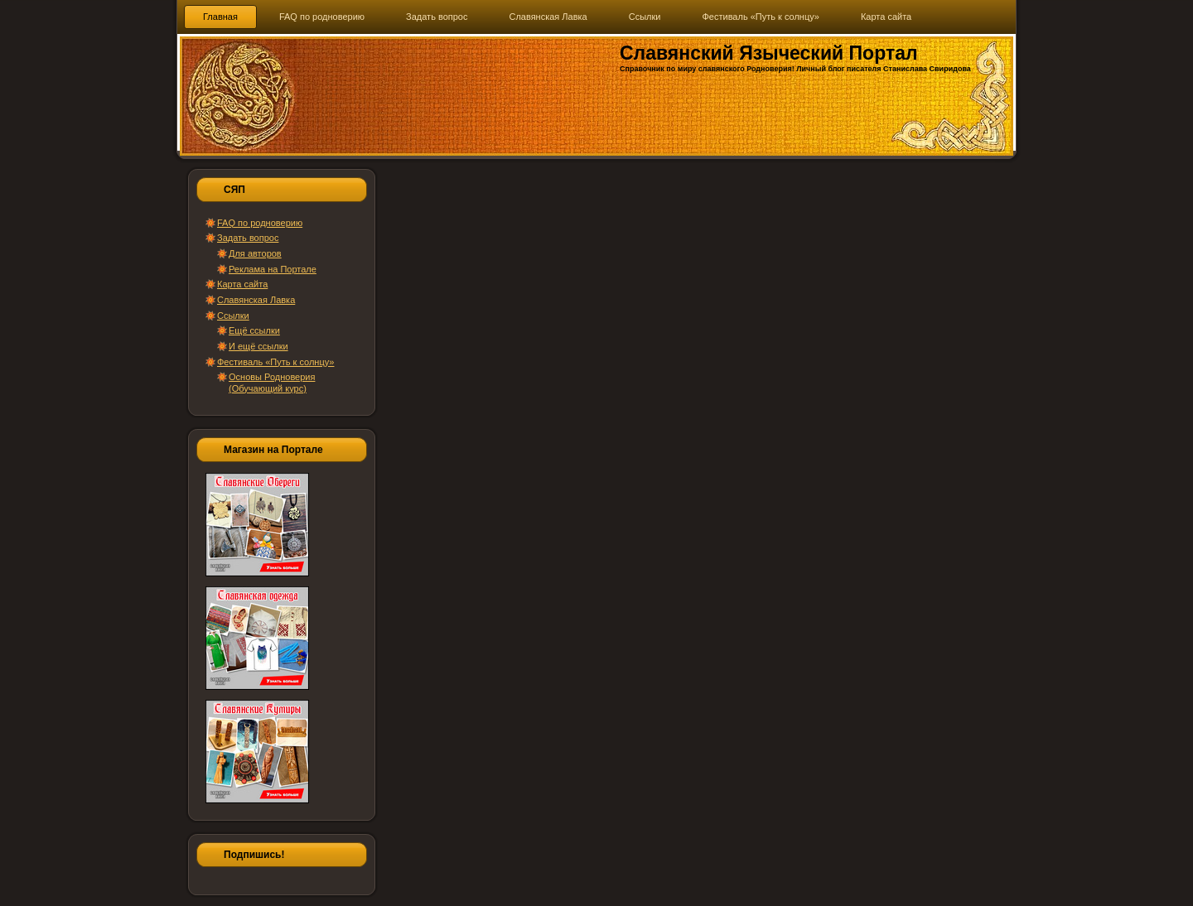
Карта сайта (242, 284)
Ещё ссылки (254, 330)
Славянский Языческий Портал (769, 53)
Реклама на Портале (272, 269)
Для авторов (255, 253)
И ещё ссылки (258, 346)
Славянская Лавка (256, 300)
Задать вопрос (247, 238)
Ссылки (233, 315)
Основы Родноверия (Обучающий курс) (272, 382)
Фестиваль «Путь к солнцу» (275, 362)
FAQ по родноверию (259, 223)
